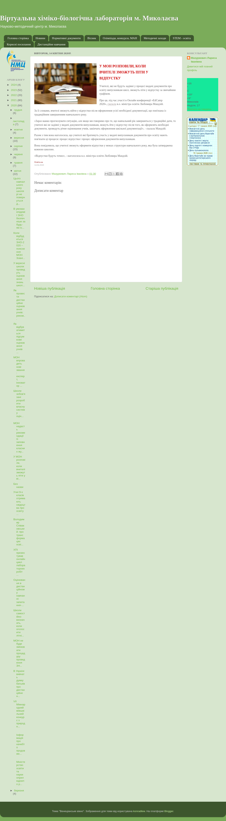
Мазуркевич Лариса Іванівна (204, 59)
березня (19, 790)
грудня (18, 109)
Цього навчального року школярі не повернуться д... (19, 191)
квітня (17, 170)
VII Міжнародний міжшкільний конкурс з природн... (19, 714)
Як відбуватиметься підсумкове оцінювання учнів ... (19, 338)
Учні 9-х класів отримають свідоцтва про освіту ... (19, 503)
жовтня (18, 129)
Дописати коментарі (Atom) (70, 296)
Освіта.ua (38, 162)
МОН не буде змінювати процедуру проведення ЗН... (19, 653)
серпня (18, 146)
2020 (14, 105)
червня (18, 154)
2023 (14, 90)
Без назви (18, 485)
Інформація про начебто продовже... (19, 742)
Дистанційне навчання (51, 44)
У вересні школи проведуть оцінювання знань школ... (19, 274)
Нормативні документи (66, 38)
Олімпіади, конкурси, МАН (120, 38)
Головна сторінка (18, 38)
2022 (14, 95)
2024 (14, 84)
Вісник (91, 38)
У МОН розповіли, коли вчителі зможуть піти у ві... (19, 467)
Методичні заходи (155, 38)
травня (18, 162)
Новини (40, 38)
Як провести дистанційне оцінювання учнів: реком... (19, 304)
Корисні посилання (19, 44)
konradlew (139, 811)
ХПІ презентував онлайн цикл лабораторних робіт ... (19, 562)
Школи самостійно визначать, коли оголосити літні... (19, 623)
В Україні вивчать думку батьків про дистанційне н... (19, 684)
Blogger (168, 811)
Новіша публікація (49, 288)
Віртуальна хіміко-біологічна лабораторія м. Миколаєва (89, 18)
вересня (19, 137)
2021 (14, 100)
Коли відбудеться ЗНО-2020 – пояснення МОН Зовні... (19, 245)
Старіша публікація (162, 288)
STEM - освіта (182, 38)
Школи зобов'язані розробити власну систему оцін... (19, 403)
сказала (112, 104)
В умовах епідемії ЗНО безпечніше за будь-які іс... (19, 218)
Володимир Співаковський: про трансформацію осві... (19, 532)
